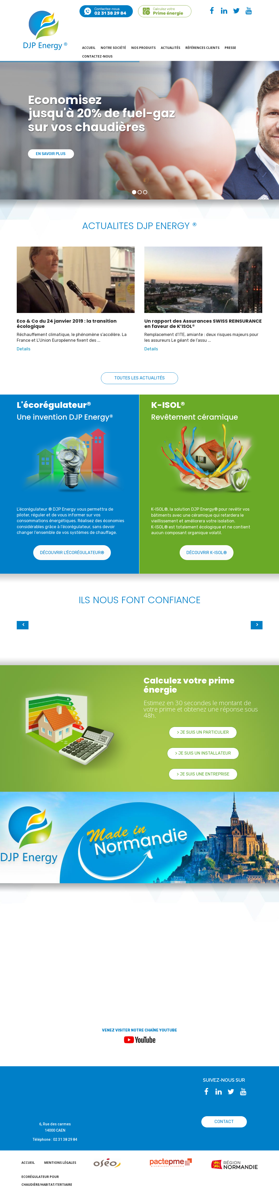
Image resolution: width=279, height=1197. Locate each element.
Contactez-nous (97, 56)
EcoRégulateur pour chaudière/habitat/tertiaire (46, 1181)
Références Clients (202, 47)
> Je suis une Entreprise (203, 774)
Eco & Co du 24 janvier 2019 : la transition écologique (67, 323)
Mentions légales (60, 1162)
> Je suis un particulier (203, 732)
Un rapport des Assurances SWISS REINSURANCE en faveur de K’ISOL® (203, 323)
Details (23, 348)
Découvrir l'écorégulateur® (72, 552)
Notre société (113, 47)
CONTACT (224, 1121)
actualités (170, 47)
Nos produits (143, 47)
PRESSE (230, 47)
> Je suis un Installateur (203, 753)
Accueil (88, 47)
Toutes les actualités (139, 377)
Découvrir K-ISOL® (206, 552)
